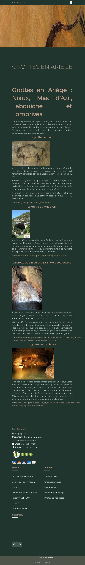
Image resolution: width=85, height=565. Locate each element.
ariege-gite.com (47, 557)
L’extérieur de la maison (23, 482)
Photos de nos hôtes (54, 498)
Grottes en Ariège (52, 482)
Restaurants (50, 487)
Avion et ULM (50, 476)
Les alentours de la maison (24, 493)
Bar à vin (16, 487)
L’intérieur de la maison (23, 476)
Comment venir (19, 509)
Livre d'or (16, 503)
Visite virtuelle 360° (21, 498)
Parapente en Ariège (54, 493)
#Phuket (47, 562)
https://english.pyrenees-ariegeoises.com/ (31, 202)
